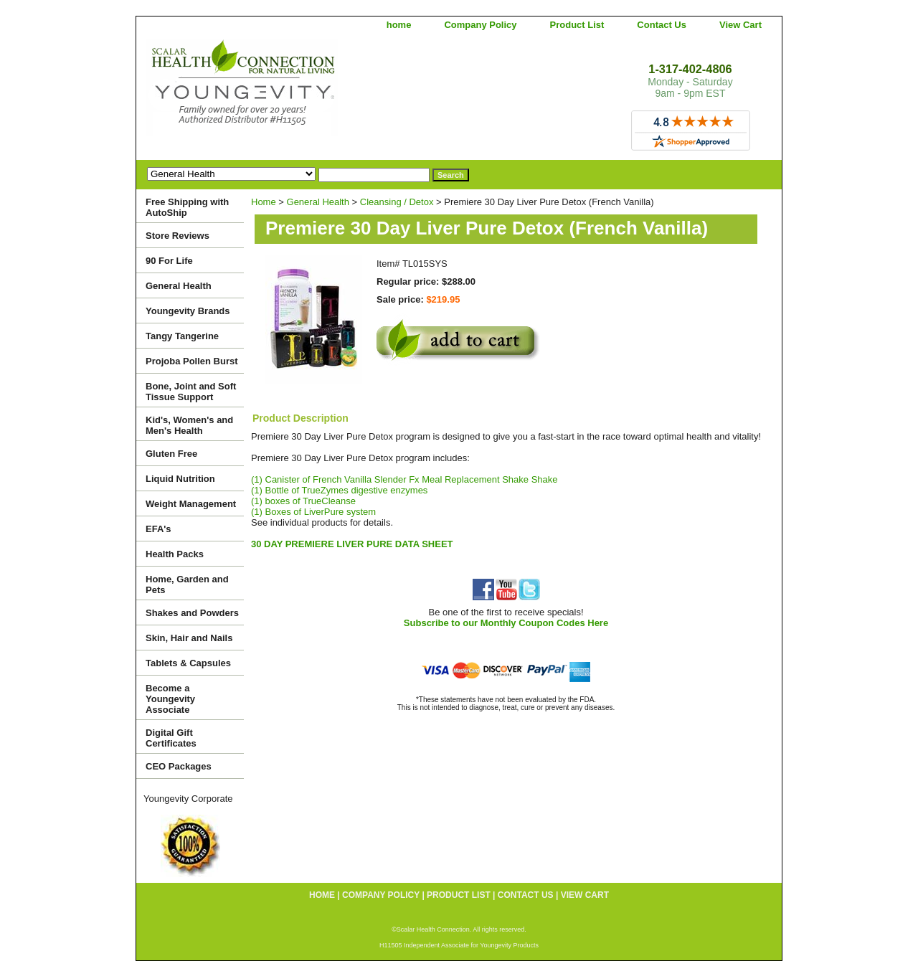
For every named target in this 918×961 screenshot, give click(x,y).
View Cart (740, 24)
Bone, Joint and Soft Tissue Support (191, 391)
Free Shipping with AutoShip (187, 207)
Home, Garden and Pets (187, 584)
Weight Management (191, 503)
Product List (577, 24)
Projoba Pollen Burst (192, 361)
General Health (318, 202)
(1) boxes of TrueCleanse (303, 501)
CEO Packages (179, 766)
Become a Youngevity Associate (170, 699)
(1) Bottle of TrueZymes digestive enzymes (339, 490)
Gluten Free (171, 453)
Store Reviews (177, 235)
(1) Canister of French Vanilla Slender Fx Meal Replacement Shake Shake (404, 479)
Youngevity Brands (188, 311)
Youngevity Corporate (188, 798)
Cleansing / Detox (397, 202)
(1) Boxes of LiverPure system (313, 511)
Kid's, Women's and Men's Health (189, 425)
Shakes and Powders (192, 612)
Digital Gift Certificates (171, 738)
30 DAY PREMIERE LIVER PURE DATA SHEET (352, 544)
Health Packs (175, 554)
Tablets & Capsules (188, 663)
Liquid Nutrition (180, 478)
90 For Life (169, 260)
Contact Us (661, 24)
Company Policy (480, 24)
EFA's (158, 529)
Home (263, 202)
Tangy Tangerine (182, 336)
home (399, 24)
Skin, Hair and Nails (189, 638)
